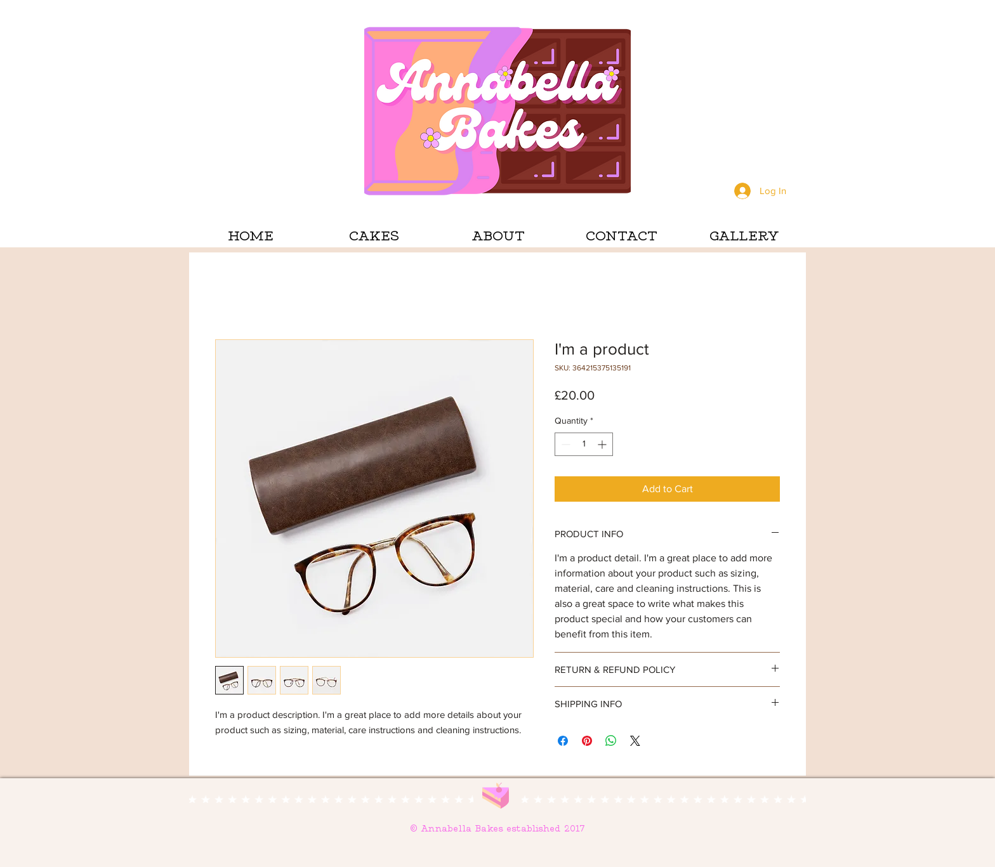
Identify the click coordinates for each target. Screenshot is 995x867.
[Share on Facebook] (562, 740)
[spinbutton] (583, 444)
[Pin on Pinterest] (587, 740)
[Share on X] (635, 740)
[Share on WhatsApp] (611, 740)
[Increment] (603, 444)
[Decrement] (564, 444)
